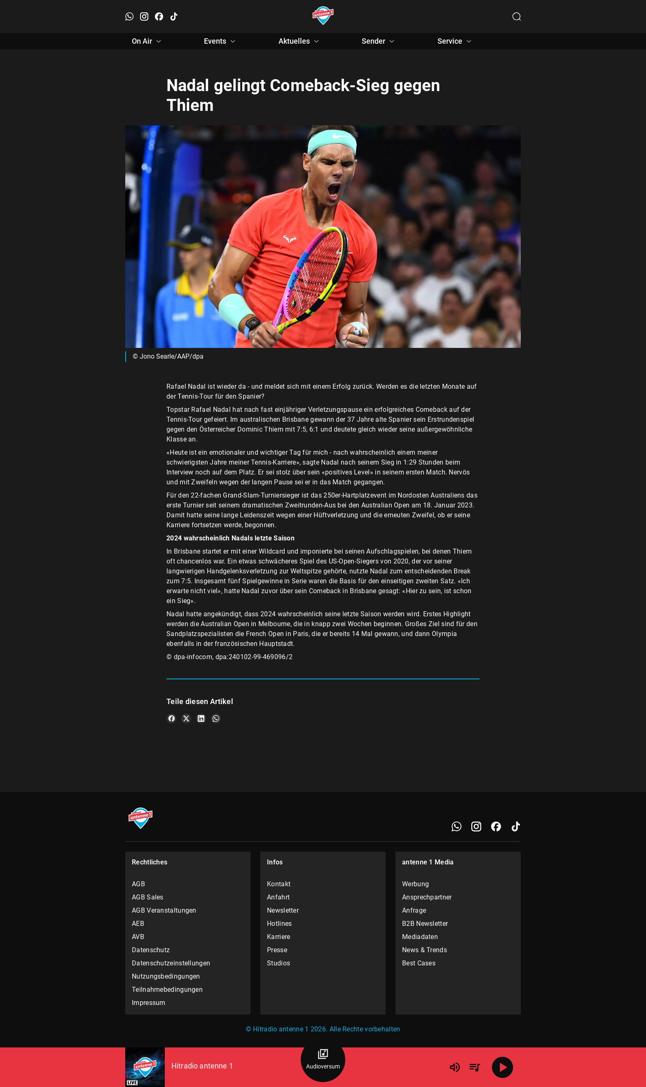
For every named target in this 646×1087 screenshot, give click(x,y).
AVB (138, 937)
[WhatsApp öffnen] (129, 16)
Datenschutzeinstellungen (171, 963)
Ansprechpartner (427, 897)
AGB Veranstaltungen (164, 910)
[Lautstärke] (454, 1067)
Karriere (278, 937)
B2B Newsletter (425, 923)
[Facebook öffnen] (159, 16)
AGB (138, 884)
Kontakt (278, 884)
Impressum (149, 1003)
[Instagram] (476, 826)
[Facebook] (496, 826)
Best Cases (418, 963)
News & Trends (424, 950)
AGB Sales (148, 897)
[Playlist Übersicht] (474, 1067)
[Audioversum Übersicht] (323, 1060)
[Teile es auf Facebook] (171, 718)
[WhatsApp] (456, 826)
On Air (148, 41)
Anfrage (414, 910)
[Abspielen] (502, 1067)
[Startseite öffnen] (323, 16)
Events (221, 41)
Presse (277, 950)
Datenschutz (151, 950)
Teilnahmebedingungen (167, 989)
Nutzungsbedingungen (166, 976)
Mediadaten (420, 937)
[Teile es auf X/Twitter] (186, 718)
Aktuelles (300, 41)
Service (456, 41)
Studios (278, 963)
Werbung (415, 884)
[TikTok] (516, 826)
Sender (379, 41)
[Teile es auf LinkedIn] (201, 718)
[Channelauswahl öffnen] (517, 16)
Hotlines (279, 923)
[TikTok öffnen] (174, 16)
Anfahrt (278, 897)
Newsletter (283, 910)
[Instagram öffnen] (144, 16)
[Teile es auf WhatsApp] (216, 718)
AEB (138, 923)
